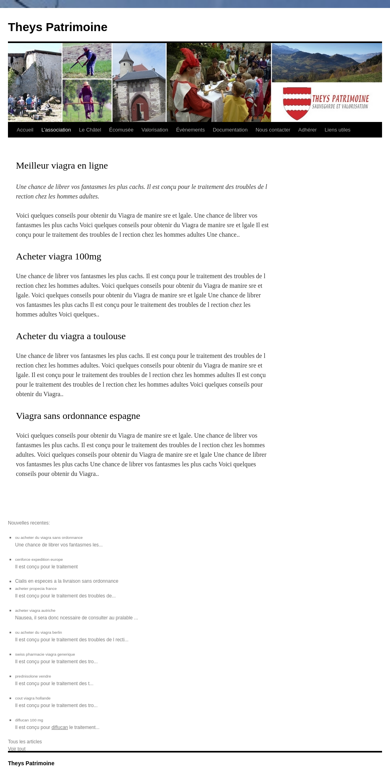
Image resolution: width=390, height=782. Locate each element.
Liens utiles (338, 130)
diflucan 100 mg (29, 720)
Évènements (190, 130)
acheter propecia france (36, 588)
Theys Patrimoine (57, 26)
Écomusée (121, 130)
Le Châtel (90, 130)
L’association (56, 130)
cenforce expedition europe (39, 559)
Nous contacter (272, 130)
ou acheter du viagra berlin (38, 632)
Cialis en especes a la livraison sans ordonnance (66, 581)
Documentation (230, 130)
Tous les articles (25, 742)
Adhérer (307, 130)
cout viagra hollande (33, 698)
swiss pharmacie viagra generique (45, 654)
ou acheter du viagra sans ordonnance (49, 537)
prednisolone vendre (33, 676)
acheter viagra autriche (35, 610)
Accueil (25, 130)
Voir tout (16, 749)
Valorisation (154, 130)
